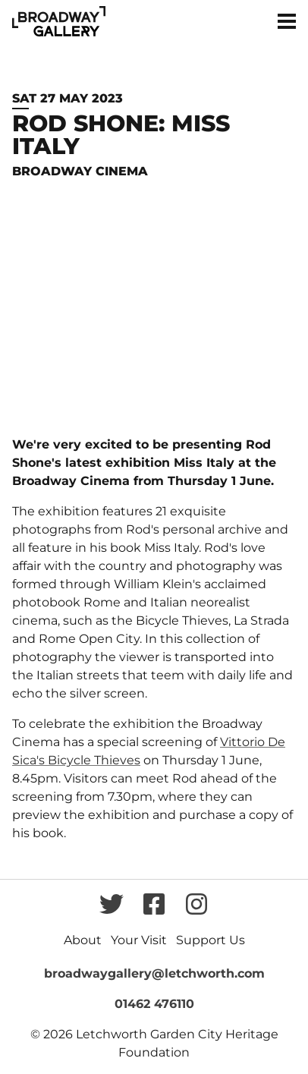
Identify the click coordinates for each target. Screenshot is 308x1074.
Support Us (210, 940)
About (83, 940)
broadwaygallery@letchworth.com (154, 973)
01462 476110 (154, 1004)
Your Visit (139, 940)
